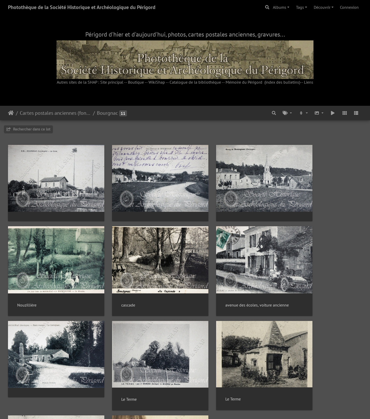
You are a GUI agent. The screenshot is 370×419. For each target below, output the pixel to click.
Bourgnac (107, 113)
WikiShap (157, 82)
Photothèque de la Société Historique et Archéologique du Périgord (81, 7)
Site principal (111, 82)
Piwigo (197, 408)
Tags (300, 7)
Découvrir (322, 7)
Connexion (349, 7)
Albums (279, 7)
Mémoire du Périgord (244, 82)
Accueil (11, 113)
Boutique (136, 82)
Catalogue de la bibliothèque (195, 82)
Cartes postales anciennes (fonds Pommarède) (55, 113)
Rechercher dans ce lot (28, 129)
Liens (308, 82)
